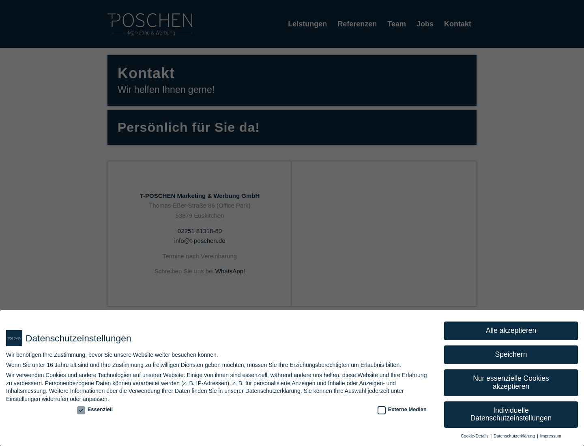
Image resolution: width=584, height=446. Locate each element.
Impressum (550, 435)
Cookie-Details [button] (475, 435)
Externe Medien (402, 409)
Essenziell (95, 409)
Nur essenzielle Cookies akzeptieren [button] (511, 382)
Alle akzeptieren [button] (511, 330)
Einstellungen (23, 399)
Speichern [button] (511, 354)
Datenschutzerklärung (273, 391)
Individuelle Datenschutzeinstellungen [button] (511, 414)
